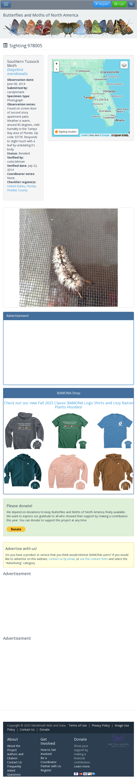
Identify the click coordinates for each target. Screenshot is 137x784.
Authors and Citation (15, 756)
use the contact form (94, 559)
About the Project (13, 748)
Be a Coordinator (49, 760)
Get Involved (48, 741)
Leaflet (84, 135)
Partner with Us (51, 766)
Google (105, 135)
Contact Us (27, 729)
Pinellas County (17, 190)
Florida (31, 186)
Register (46, 770)
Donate (45, 729)
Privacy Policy (101, 725)
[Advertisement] (68, 352)
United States (16, 186)
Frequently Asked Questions (14, 770)
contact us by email (62, 559)
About (12, 739)
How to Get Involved (48, 752)
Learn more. (82, 766)
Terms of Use (78, 725)
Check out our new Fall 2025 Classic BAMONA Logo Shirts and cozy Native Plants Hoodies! (68, 404)
